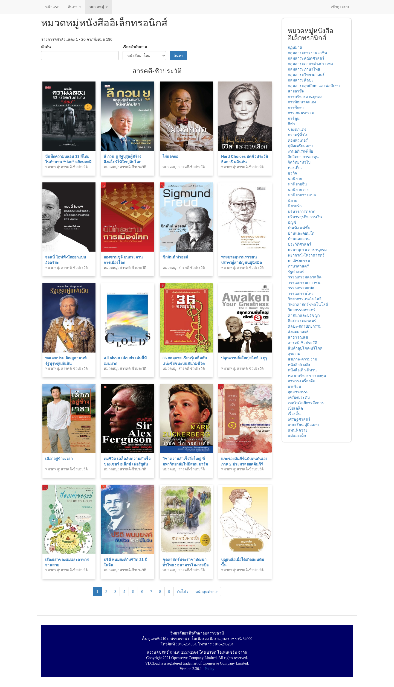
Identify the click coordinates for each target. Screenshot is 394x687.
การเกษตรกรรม (301, 113)
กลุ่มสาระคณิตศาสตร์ (306, 58)
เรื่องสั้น (294, 414)
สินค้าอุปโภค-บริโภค (305, 348)
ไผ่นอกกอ (170, 156)
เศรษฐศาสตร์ (299, 419)
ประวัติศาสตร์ (299, 244)
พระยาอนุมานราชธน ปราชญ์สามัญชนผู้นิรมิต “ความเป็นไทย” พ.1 (241, 262)
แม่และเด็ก (297, 435)
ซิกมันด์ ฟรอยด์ (175, 257)
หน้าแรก (52, 7)
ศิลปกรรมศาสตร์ (302, 321)
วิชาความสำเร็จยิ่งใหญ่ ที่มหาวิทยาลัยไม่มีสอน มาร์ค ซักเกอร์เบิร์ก (185, 464)
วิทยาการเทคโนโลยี (304, 299)
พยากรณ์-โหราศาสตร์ (306, 255)
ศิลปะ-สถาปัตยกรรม (305, 326)
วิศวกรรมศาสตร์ (301, 310)
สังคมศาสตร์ (298, 332)
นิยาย (292, 200)
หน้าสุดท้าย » (206, 591)
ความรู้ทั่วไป (298, 135)
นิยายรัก (295, 206)
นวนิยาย (295, 178)
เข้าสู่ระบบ (340, 7)
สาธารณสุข (298, 337)
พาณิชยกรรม (299, 260)
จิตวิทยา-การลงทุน (303, 157)
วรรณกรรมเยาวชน (304, 282)
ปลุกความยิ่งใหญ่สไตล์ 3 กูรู (244, 358)
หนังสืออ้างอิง (299, 364)
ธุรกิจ (292, 173)
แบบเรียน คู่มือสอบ (303, 425)
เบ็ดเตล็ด (295, 408)
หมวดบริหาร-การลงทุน (307, 375)
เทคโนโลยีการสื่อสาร (306, 403)
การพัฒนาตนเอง (302, 102)
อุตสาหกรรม (298, 392)
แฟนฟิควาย (298, 430)
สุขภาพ (294, 353)
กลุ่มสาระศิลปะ (301, 80)
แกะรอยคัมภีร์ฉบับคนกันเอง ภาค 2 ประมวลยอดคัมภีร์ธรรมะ (244, 464)
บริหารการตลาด (301, 211)
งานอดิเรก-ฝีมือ (300, 151)
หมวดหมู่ (98, 7)
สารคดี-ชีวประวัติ (302, 342)
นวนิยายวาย (298, 189)
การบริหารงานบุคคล (305, 96)
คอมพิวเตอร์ (298, 140)
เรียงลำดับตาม (135, 47)
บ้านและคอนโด (301, 233)
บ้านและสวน (299, 239)
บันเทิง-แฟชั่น (299, 228)
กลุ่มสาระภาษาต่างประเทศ (310, 64)
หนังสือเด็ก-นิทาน (302, 370)
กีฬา (291, 124)
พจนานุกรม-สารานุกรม (307, 250)
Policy (210, 669)
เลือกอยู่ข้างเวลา (59, 458)
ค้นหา (74, 7)
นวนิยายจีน (297, 184)
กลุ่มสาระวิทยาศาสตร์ (306, 74)
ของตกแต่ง (297, 129)
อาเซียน (294, 386)
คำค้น (46, 47)
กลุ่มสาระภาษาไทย (304, 69)
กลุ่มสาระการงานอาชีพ (307, 53)
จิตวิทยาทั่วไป (299, 162)
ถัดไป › (183, 591)
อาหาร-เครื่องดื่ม (301, 381)
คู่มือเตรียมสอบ (300, 146)
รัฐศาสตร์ (296, 271)
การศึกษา (296, 107)
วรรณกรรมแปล (301, 288)
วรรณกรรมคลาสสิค (304, 277)
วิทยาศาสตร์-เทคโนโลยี (308, 304)
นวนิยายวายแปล (302, 195)
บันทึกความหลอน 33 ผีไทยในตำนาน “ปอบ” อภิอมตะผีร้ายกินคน (68, 162)
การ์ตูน (294, 118)
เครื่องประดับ (299, 397)
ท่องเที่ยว (295, 167)
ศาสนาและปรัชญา (304, 315)
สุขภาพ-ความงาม (302, 359)
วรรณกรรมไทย (301, 293)
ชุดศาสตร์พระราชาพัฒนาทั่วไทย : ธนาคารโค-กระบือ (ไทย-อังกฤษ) (185, 565)
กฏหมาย (295, 47)
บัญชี (292, 222)
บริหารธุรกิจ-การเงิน (305, 217)
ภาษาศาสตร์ (298, 266)
